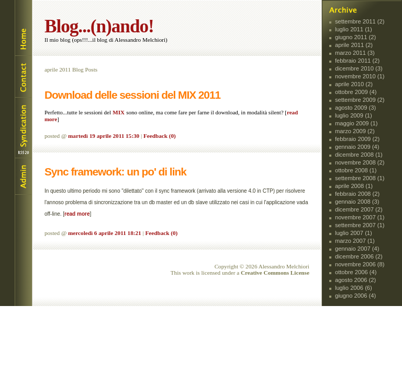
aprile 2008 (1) (354, 186)
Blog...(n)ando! (99, 26)
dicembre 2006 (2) (359, 256)
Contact (22, 76)
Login (22, 176)
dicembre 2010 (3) (359, 68)
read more (77, 214)
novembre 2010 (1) (360, 76)
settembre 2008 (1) (360, 178)
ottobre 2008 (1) (356, 170)
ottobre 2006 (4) (356, 272)
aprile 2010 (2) (354, 84)
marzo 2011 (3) (355, 53)
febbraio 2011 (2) (357, 60)
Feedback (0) (159, 136)
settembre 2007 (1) (360, 225)
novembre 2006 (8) (360, 264)
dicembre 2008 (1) (359, 154)
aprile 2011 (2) (354, 45)
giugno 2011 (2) (355, 37)
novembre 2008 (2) (360, 162)
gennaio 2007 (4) (357, 248)
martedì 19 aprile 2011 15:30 (103, 136)
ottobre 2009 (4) (356, 92)
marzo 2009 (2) (355, 131)
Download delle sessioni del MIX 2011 (132, 95)
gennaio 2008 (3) (357, 201)
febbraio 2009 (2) (357, 139)
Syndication (22, 127)
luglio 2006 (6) (353, 288)
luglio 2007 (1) (353, 233)
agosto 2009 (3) (355, 107)
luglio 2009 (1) (353, 115)
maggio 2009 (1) (356, 123)
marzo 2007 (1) (355, 241)
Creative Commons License (275, 272)
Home (22, 28)
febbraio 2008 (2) (357, 194)
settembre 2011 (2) (360, 21)
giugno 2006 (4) (355, 295)
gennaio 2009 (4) (357, 147)
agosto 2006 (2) (355, 280)
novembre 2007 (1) (360, 217)
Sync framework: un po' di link (115, 172)
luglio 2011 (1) (353, 29)
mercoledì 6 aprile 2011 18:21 (104, 233)
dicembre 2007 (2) (359, 209)
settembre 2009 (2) (360, 100)
